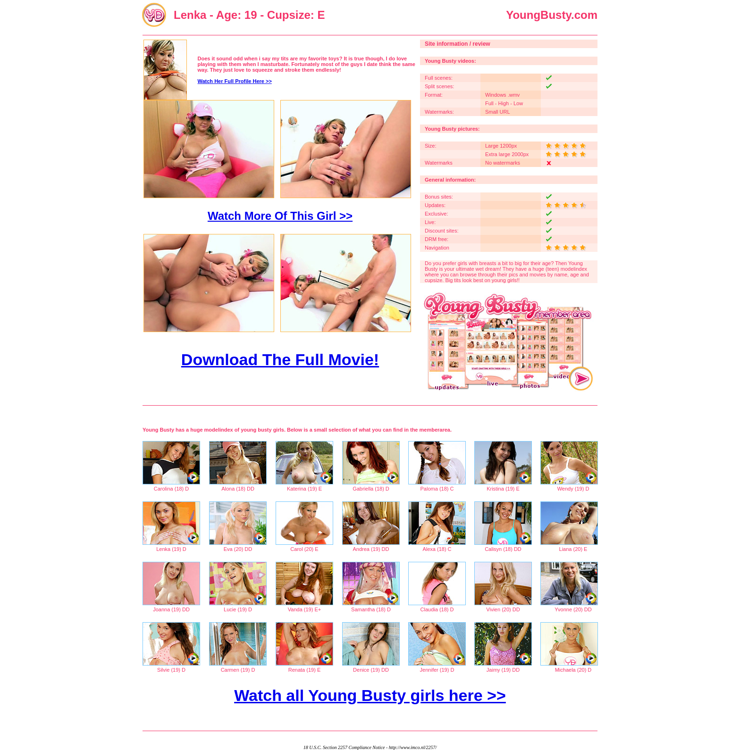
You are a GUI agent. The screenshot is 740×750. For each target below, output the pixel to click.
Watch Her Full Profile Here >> (235, 81)
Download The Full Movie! (280, 359)
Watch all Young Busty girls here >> (370, 695)
